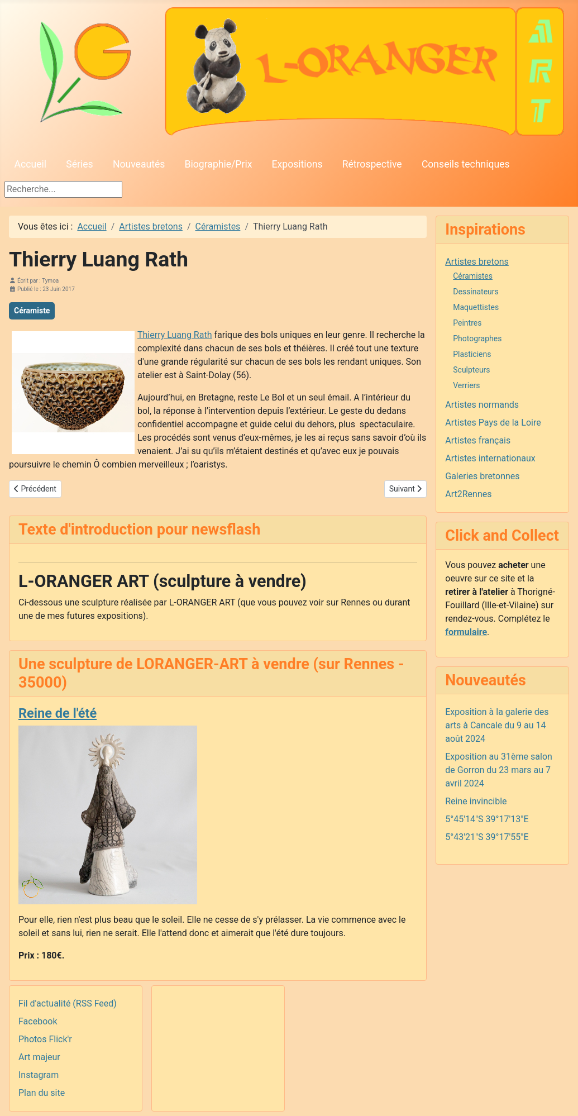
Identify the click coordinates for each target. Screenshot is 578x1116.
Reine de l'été (57, 713)
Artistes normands (482, 404)
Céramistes (473, 275)
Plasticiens (472, 354)
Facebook (37, 1021)
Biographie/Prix (218, 164)
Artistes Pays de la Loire (493, 422)
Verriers (466, 385)
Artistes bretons (477, 261)
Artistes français (477, 440)
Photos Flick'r (45, 1039)
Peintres (467, 322)
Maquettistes (476, 307)
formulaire (466, 632)
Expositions (297, 164)
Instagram (38, 1075)
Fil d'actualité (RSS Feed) (67, 1003)
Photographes (477, 338)
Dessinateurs (476, 291)
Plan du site (41, 1093)
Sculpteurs (471, 369)
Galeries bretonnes (482, 476)
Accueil (30, 164)
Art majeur (39, 1057)
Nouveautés (139, 164)
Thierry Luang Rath (174, 335)
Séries (79, 164)
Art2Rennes (468, 494)
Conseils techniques (466, 164)
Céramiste (32, 310)
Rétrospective (372, 164)
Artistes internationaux (490, 458)
